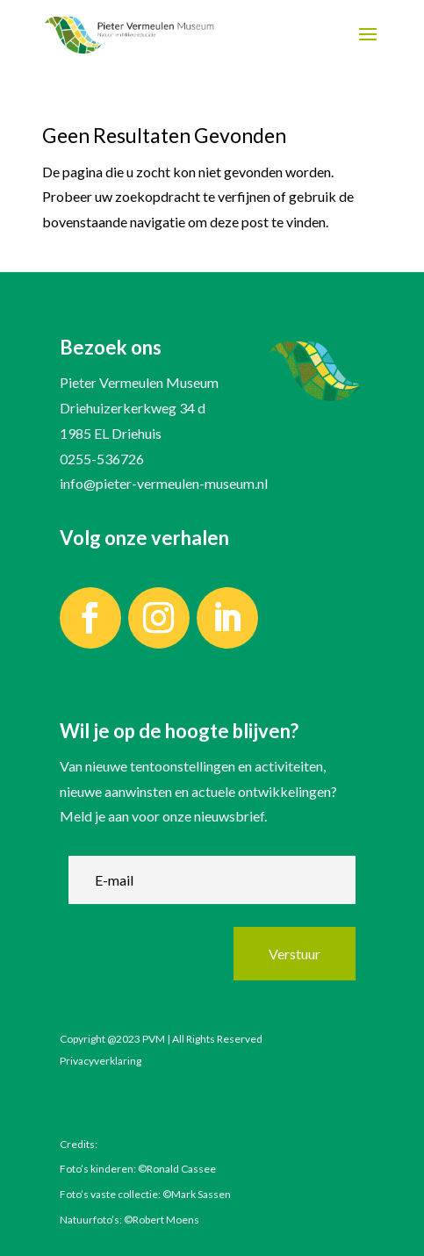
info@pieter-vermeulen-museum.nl (164, 483)
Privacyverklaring (100, 1060)
